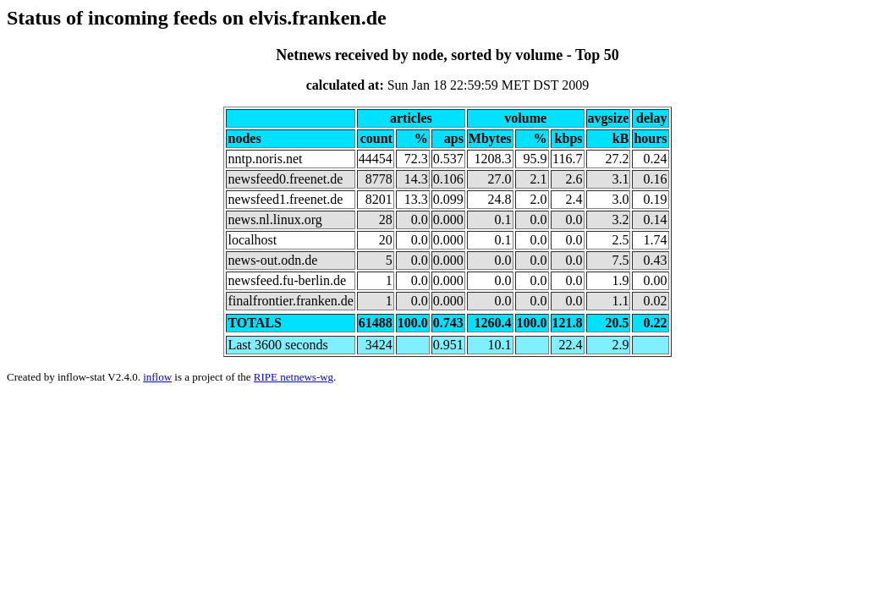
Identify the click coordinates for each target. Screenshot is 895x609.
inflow (157, 376)
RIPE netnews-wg (293, 376)
